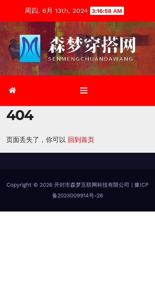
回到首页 (81, 140)
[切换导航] (84, 91)
